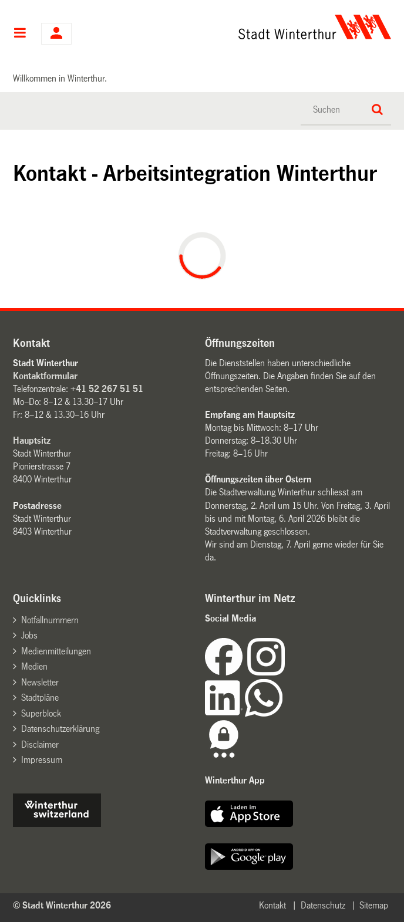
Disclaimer (40, 744)
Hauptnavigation (19, 34)
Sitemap (373, 905)
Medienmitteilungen (56, 651)
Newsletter (40, 682)
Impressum (41, 760)
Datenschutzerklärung (60, 729)
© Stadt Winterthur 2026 (62, 905)
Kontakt (272, 905)
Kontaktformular (45, 376)
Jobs (29, 635)
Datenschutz (323, 905)
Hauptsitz (32, 440)
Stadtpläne (40, 698)
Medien (34, 666)
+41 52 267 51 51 (106, 389)
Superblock (41, 713)
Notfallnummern (50, 620)
